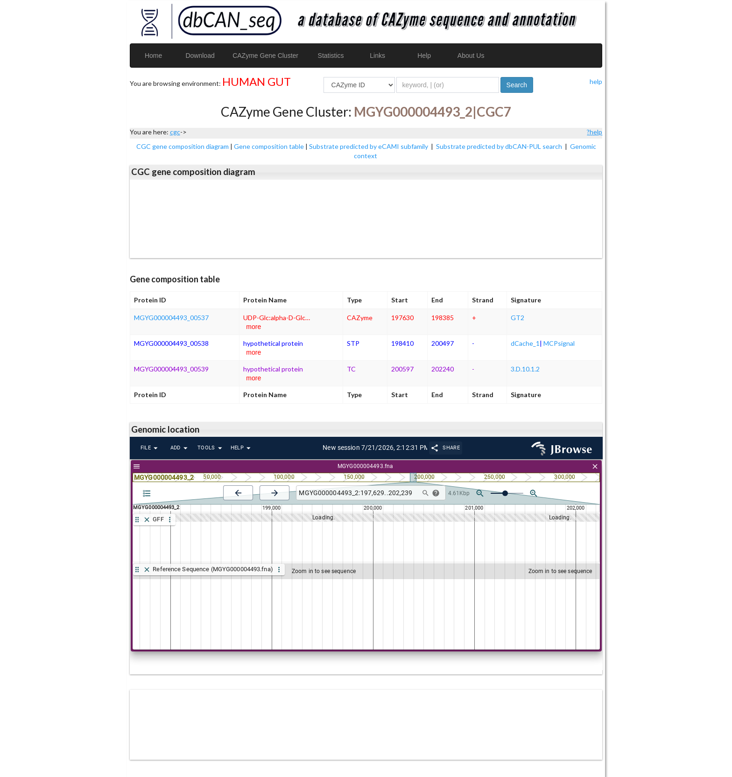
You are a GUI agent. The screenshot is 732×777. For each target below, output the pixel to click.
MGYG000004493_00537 (171, 318)
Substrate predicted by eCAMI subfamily (369, 146)
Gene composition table (269, 146)
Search (517, 85)
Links (377, 55)
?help (594, 132)
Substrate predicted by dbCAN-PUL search (499, 146)
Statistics (331, 55)
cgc (175, 132)
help (596, 81)
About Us (471, 55)
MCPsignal (559, 343)
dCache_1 (525, 343)
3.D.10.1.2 (525, 369)
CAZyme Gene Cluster (265, 55)
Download (199, 55)
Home (153, 55)
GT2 (517, 318)
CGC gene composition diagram (182, 146)
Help (424, 55)
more (253, 326)
